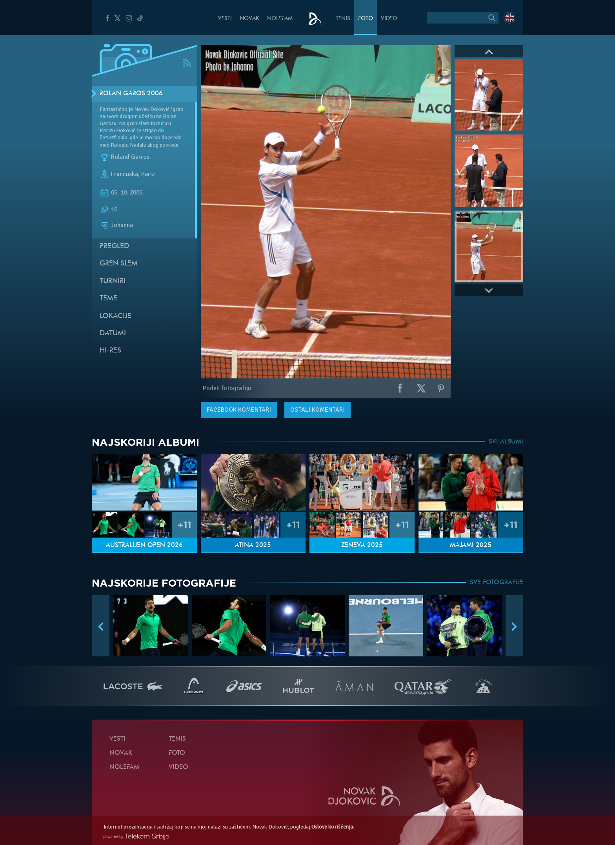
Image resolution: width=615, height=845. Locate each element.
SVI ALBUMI (506, 442)
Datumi (113, 333)
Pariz (148, 174)
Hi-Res (110, 350)
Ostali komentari (317, 410)
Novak (249, 19)
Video (389, 19)
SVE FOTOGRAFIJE (496, 583)
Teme (108, 298)
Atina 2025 (253, 545)
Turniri (113, 281)
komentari (239, 410)
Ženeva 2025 (362, 545)
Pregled (114, 246)
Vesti (225, 19)
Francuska (124, 174)
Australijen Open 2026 (144, 545)
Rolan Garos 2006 (131, 94)
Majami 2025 (470, 545)
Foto (365, 19)
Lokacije (115, 316)
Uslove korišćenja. (332, 826)
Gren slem (119, 263)
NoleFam (280, 19)
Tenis (343, 19)
